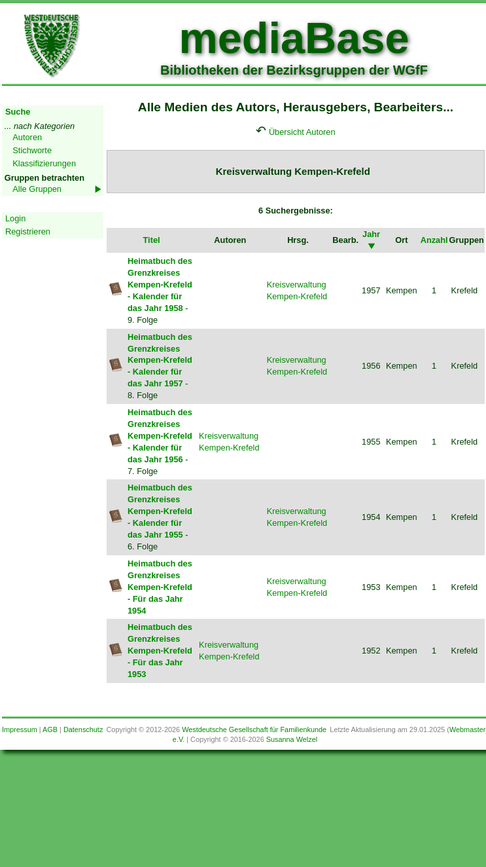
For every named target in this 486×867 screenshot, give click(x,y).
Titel (151, 240)
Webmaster (467, 729)
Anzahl (434, 240)
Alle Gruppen (36, 189)
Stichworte (32, 150)
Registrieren (27, 231)
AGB (50, 729)
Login (15, 218)
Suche (17, 112)
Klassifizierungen (44, 163)
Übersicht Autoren (302, 132)
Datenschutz (83, 729)
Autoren (27, 137)
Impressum (19, 729)
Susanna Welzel (291, 739)
